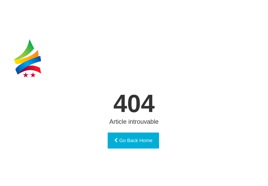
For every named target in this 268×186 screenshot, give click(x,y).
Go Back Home (133, 140)
